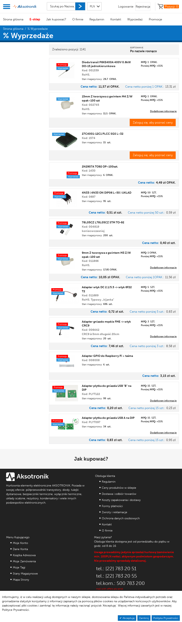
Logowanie (125, 6)
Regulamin (96, 19)
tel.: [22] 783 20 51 (116, 568)
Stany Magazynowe (25, 573)
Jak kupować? (56, 19)
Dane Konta (20, 549)
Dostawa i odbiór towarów (119, 494)
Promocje (155, 19)
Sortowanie (136, 47)
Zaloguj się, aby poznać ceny (153, 122)
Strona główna (13, 19)
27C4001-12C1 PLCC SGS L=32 (102, 134)
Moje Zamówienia (24, 561)
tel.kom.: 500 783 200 (120, 583)
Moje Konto (20, 543)
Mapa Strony (21, 579)
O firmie (77, 19)
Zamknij (144, 618)
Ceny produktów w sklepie (119, 488)
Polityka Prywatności (165, 618)
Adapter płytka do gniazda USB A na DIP (108, 418)
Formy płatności (112, 506)
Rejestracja (143, 6)
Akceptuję (128, 618)
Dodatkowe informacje (163, 111)
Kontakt (115, 19)
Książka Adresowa (24, 555)
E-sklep (35, 19)
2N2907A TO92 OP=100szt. (100, 166)
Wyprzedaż (135, 19)
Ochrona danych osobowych (121, 518)
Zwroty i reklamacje (114, 512)
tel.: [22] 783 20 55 (116, 576)
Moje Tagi (19, 567)
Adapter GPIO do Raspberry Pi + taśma (107, 356)
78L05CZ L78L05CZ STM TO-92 (103, 222)
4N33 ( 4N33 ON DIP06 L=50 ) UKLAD (106, 192)
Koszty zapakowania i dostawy (121, 500)
